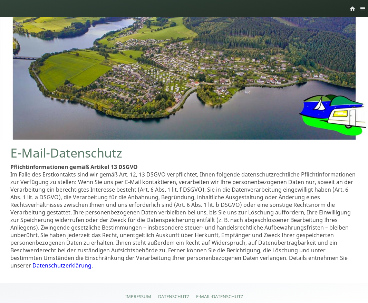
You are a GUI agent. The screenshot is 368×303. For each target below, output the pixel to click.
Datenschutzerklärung (61, 265)
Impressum (138, 296)
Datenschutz (173, 296)
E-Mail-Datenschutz (219, 296)
